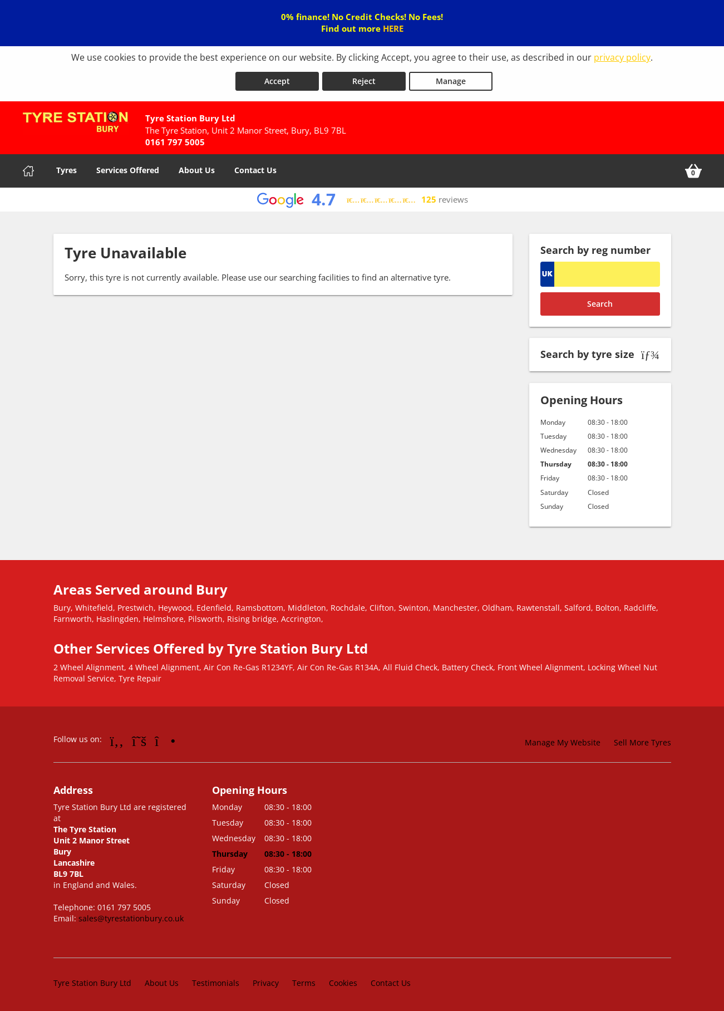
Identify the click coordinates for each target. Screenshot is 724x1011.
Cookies (343, 980)
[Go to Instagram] (165, 738)
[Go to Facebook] (117, 738)
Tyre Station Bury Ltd (92, 980)
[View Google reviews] (362, 197)
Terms (304, 980)
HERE (393, 28)
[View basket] (693, 168)
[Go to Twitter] (139, 738)
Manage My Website (562, 740)
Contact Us (255, 168)
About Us (197, 168)
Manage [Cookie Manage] (451, 78)
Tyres (66, 168)
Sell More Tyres (642, 740)
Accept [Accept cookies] (277, 78)
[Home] (28, 168)
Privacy (266, 980)
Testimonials (215, 980)
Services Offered (127, 168)
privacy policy (622, 57)
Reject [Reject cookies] (364, 78)
